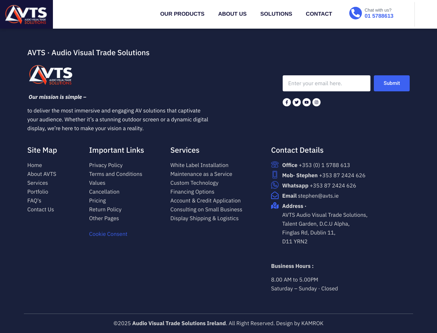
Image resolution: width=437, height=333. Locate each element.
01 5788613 (379, 16)
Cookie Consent (108, 234)
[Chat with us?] (355, 13)
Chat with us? (378, 10)
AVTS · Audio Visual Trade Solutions (88, 53)
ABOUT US (232, 14)
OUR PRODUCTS (182, 14)
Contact (319, 14)
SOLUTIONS (276, 14)
